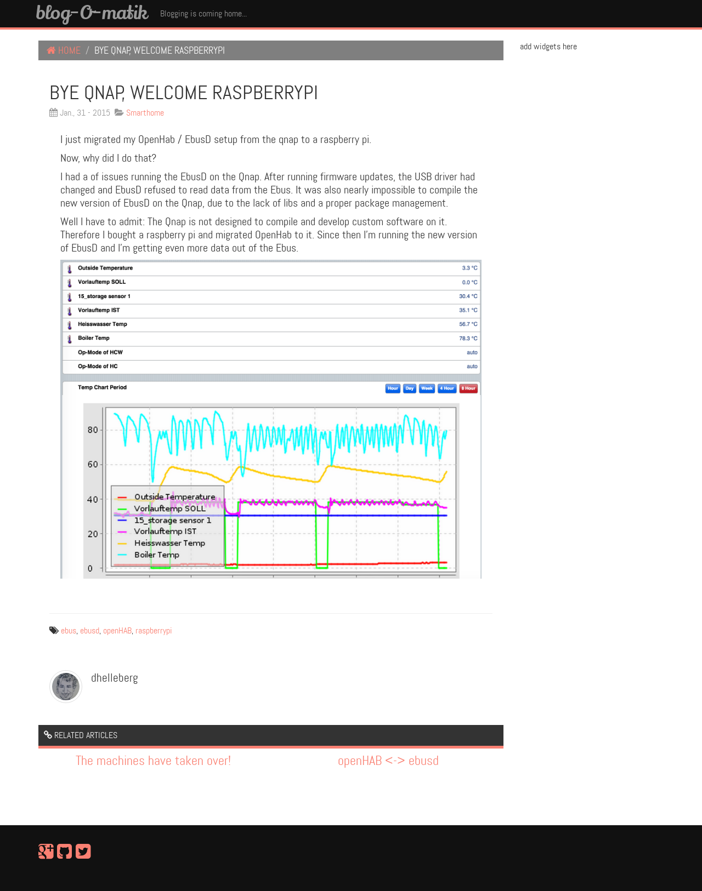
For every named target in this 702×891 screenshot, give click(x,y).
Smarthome (145, 112)
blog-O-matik (91, 12)
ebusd (89, 630)
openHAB (117, 630)
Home (64, 50)
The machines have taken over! (153, 760)
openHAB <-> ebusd (388, 760)
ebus (68, 630)
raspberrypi (153, 630)
